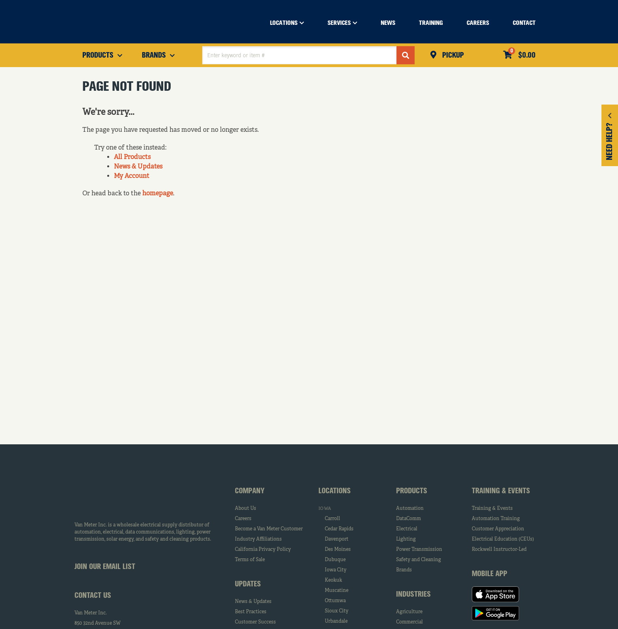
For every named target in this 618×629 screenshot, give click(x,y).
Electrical (406, 529)
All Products (132, 157)
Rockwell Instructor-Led (499, 549)
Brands (404, 570)
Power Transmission (419, 549)
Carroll (332, 519)
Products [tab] (411, 491)
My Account (131, 176)
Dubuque (335, 560)
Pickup (452, 56)
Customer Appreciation (498, 529)
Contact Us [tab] (92, 596)
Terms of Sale (250, 560)
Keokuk (333, 580)
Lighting (406, 539)
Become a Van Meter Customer (269, 529)
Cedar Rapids (339, 529)
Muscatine (336, 590)
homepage (157, 194)
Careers (243, 519)
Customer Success (255, 622)
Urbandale (336, 621)
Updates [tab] (248, 584)
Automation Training (496, 519)
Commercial (409, 622)
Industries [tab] (413, 595)
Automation (410, 508)
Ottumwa (335, 601)
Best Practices (250, 612)
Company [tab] (249, 491)
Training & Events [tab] (501, 491)
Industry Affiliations (258, 539)
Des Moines (338, 549)
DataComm (408, 519)
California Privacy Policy (263, 549)
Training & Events (492, 508)
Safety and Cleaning (418, 560)
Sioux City (336, 611)
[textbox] (299, 55)
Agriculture (409, 612)
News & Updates (138, 167)
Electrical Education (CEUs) (503, 539)
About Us (245, 508)
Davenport (336, 539)
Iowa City (335, 570)
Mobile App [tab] (489, 574)
